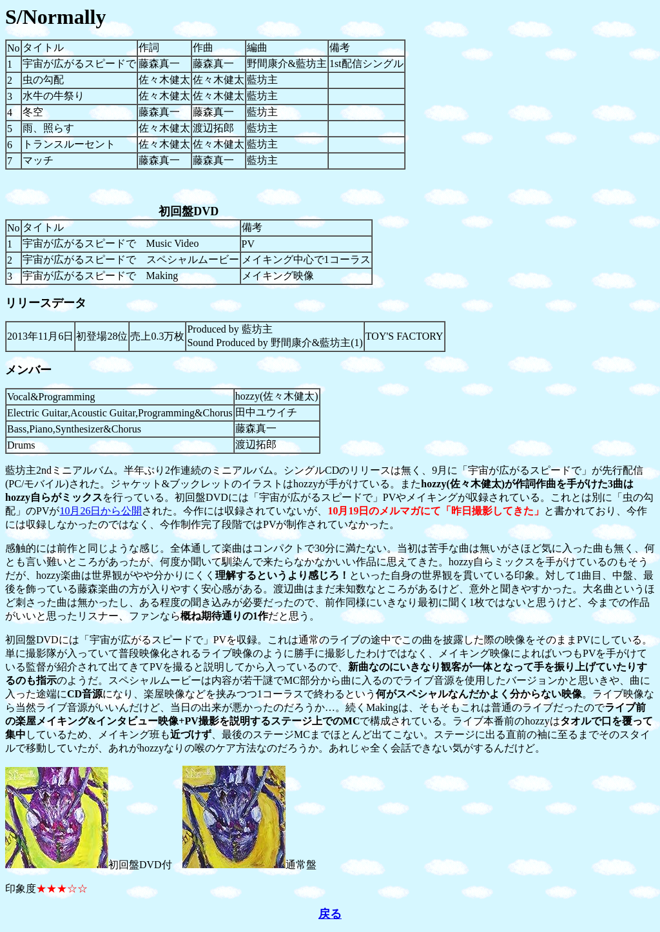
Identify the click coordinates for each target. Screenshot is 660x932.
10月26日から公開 (100, 510)
